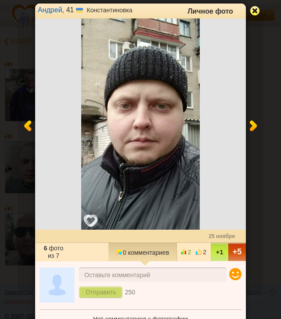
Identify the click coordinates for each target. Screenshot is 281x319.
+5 (237, 251)
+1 (219, 252)
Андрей (50, 10)
